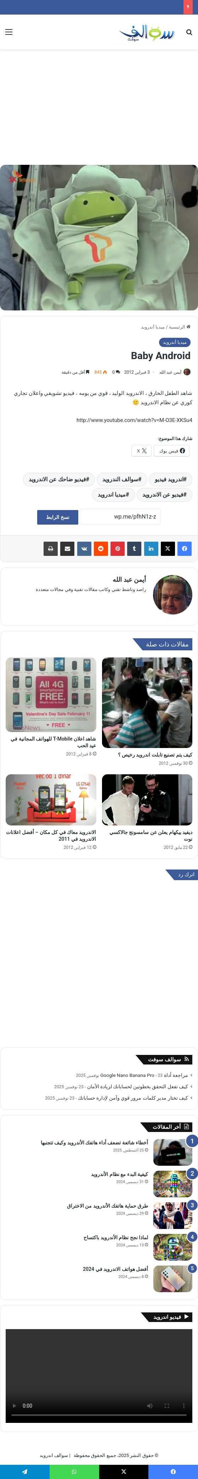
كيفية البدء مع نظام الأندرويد (119, 1171)
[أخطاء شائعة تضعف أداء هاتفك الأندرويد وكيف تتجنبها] (172, 1149)
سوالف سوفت (164, 1056)
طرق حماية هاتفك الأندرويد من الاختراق (107, 1202)
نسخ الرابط (57, 517)
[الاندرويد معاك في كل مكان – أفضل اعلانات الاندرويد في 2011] (51, 796)
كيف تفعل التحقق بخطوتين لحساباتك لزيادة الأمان (137, 1083)
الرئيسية (180, 327)
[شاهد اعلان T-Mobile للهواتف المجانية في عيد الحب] (51, 691)
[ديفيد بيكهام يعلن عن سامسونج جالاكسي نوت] (147, 796)
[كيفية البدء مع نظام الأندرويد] (172, 1180)
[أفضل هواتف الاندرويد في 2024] (172, 1275)
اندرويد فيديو (169, 479)
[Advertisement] (99, 109)
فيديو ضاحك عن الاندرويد (57, 479)
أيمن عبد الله (170, 372)
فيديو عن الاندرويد (162, 494)
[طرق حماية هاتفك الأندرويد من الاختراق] (172, 1212)
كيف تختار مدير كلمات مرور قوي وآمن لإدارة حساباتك (133, 1094)
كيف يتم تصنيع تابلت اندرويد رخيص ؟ (155, 751)
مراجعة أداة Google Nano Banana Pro (144, 1071)
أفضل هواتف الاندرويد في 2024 (115, 1265)
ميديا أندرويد (153, 327)
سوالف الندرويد (120, 479)
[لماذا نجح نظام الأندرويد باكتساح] (172, 1243)
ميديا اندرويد (112, 494)
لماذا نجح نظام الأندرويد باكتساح (116, 1234)
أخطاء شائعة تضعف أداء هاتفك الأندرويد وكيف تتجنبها (94, 1139)
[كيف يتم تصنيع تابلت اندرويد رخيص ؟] (147, 699)
